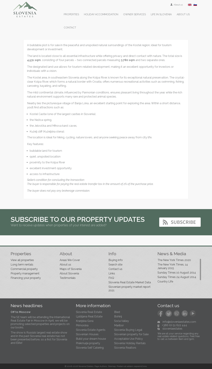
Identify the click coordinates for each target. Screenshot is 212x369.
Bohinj (118, 316)
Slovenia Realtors (125, 347)
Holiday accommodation (101, 14)
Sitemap (112, 366)
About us (176, 4)
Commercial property (24, 269)
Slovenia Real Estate (89, 312)
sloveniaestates (172, 328)
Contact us (115, 269)
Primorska (82, 325)
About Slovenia (69, 273)
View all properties (22, 260)
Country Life (165, 281)
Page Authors (100, 366)
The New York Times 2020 (174, 260)
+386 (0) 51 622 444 (174, 325)
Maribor (119, 325)
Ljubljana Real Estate (89, 316)
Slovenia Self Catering (90, 347)
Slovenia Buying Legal (128, 329)
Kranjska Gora (84, 321)
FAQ (111, 278)
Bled (117, 312)
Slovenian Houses (87, 334)
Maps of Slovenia (71, 269)
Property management (25, 273)
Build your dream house (91, 338)
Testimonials (68, 278)
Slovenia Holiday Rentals (130, 343)
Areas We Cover (70, 260)
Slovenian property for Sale (131, 334)
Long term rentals (22, 264)
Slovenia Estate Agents (90, 329)
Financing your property (26, 278)
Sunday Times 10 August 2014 (177, 272)
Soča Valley (121, 321)
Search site (115, 264)
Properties (71, 14)
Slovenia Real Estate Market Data (129, 282)
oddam (130, 366)
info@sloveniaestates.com (179, 321)
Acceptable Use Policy (128, 338)
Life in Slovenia (161, 14)
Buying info (115, 260)
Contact (70, 27)
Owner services (134, 14)
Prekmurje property (88, 343)
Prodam (120, 366)
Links (111, 273)
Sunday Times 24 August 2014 (177, 277)
